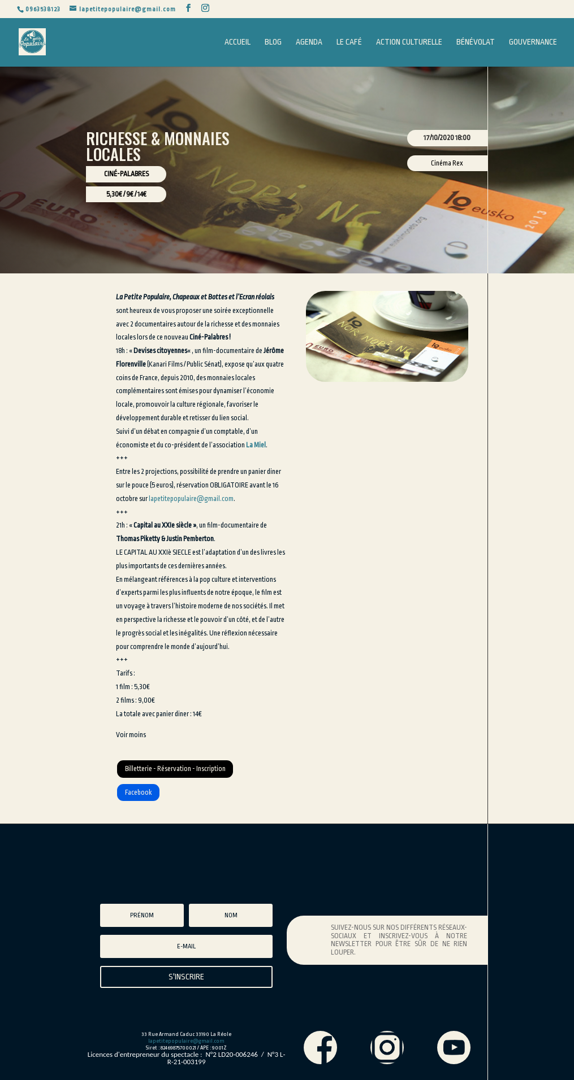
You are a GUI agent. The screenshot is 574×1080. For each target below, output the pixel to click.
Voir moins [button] (131, 735)
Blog (273, 42)
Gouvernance (533, 42)
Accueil (238, 42)
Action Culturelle (409, 42)
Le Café (349, 42)
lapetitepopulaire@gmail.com (191, 499)
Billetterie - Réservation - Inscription (175, 769)
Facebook (138, 792)
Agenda (309, 42)
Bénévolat (475, 42)
